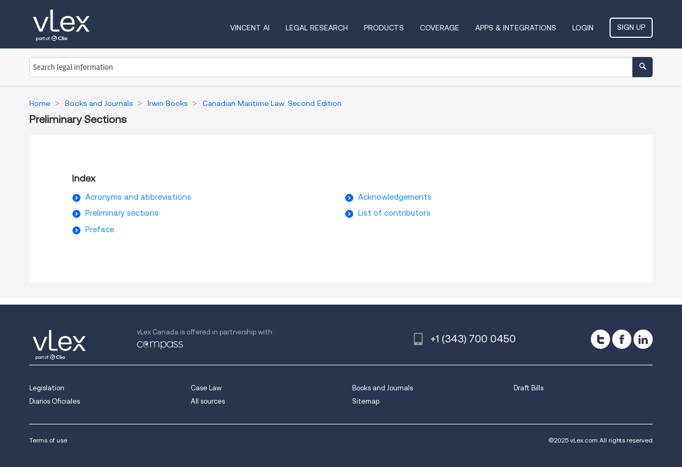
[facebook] (621, 339)
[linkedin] (643, 339)
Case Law (206, 388)
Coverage (439, 27)
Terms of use (48, 440)
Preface (99, 229)
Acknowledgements (395, 197)
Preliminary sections (122, 213)
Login (583, 27)
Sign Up (631, 27)
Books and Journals (382, 388)
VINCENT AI (250, 27)
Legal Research (317, 27)
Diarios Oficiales (54, 401)
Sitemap (365, 401)
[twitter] (600, 339)
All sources (208, 401)
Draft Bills (528, 388)
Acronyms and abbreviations (138, 197)
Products (384, 27)
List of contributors (394, 213)
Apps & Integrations (515, 27)
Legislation (46, 388)
